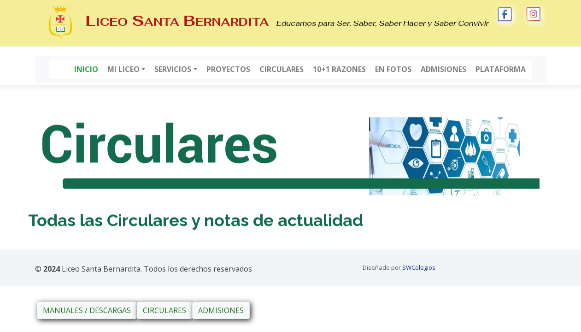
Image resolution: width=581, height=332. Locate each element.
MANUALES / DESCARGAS (87, 310)
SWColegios (418, 267)
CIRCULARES (164, 310)
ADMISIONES (221, 310)
